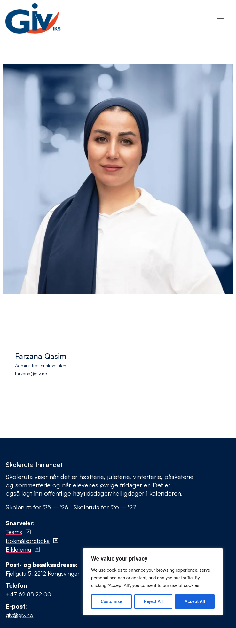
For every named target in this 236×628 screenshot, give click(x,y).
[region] (153, 581)
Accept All (195, 601)
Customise (111, 601)
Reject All (153, 601)
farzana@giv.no (31, 373)
